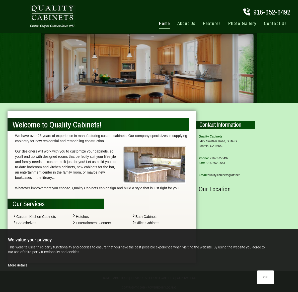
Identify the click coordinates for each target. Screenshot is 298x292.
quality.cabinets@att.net (224, 175)
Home (164, 23)
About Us (186, 23)
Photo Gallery (242, 23)
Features (212, 23)
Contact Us (275, 23)
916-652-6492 (271, 12)
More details (17, 265)
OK (265, 277)
